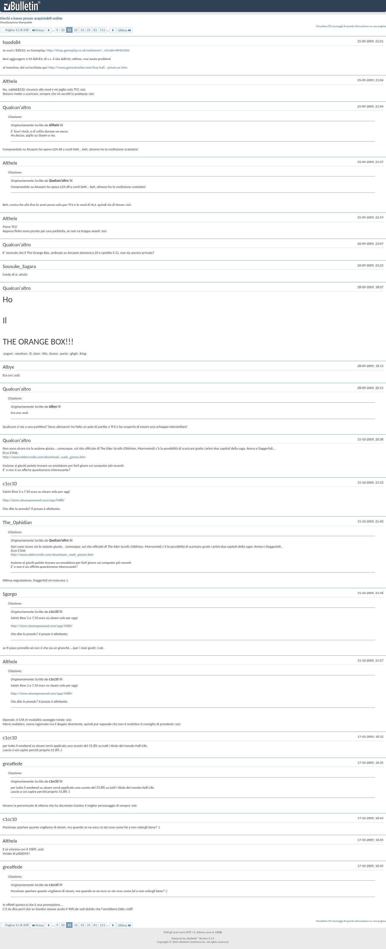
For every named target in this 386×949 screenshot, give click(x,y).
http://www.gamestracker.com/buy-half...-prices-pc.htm (88, 67)
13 (82, 30)
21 (88, 30)
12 (75, 30)
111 (102, 30)
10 (63, 30)
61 (95, 30)
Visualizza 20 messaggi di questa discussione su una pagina (351, 26)
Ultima (124, 30)
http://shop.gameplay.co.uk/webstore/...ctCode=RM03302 (88, 50)
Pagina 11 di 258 (16, 30)
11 (69, 30)
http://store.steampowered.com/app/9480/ (34, 500)
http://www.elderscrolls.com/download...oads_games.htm (44, 457)
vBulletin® (192, 938)
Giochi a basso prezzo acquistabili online (31, 18)
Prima (37, 30)
